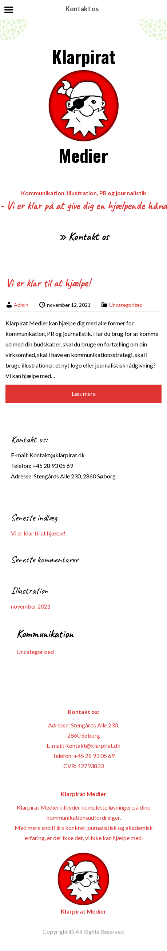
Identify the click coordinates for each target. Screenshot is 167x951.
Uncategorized (126, 305)
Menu (9, 10)
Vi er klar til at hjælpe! (47, 283)
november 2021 (31, 606)
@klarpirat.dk (67, 455)
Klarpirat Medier (83, 105)
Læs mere (84, 393)
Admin (21, 305)
